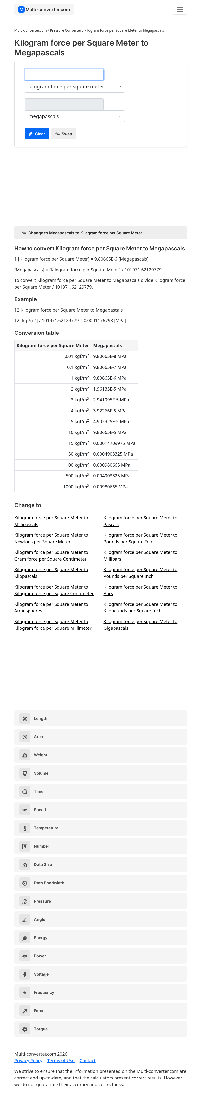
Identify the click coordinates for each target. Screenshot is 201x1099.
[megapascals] (64, 104)
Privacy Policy (28, 1060)
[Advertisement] (100, 185)
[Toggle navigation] (180, 10)
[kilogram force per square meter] (64, 75)
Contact (88, 1060)
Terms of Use (61, 1060)
